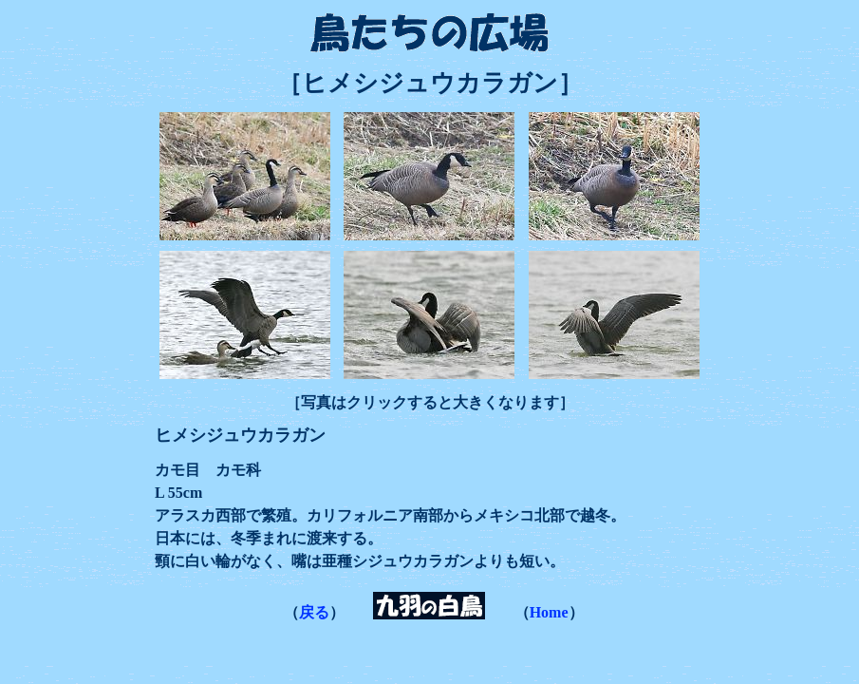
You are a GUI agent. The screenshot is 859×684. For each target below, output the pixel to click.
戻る (314, 612)
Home (549, 612)
